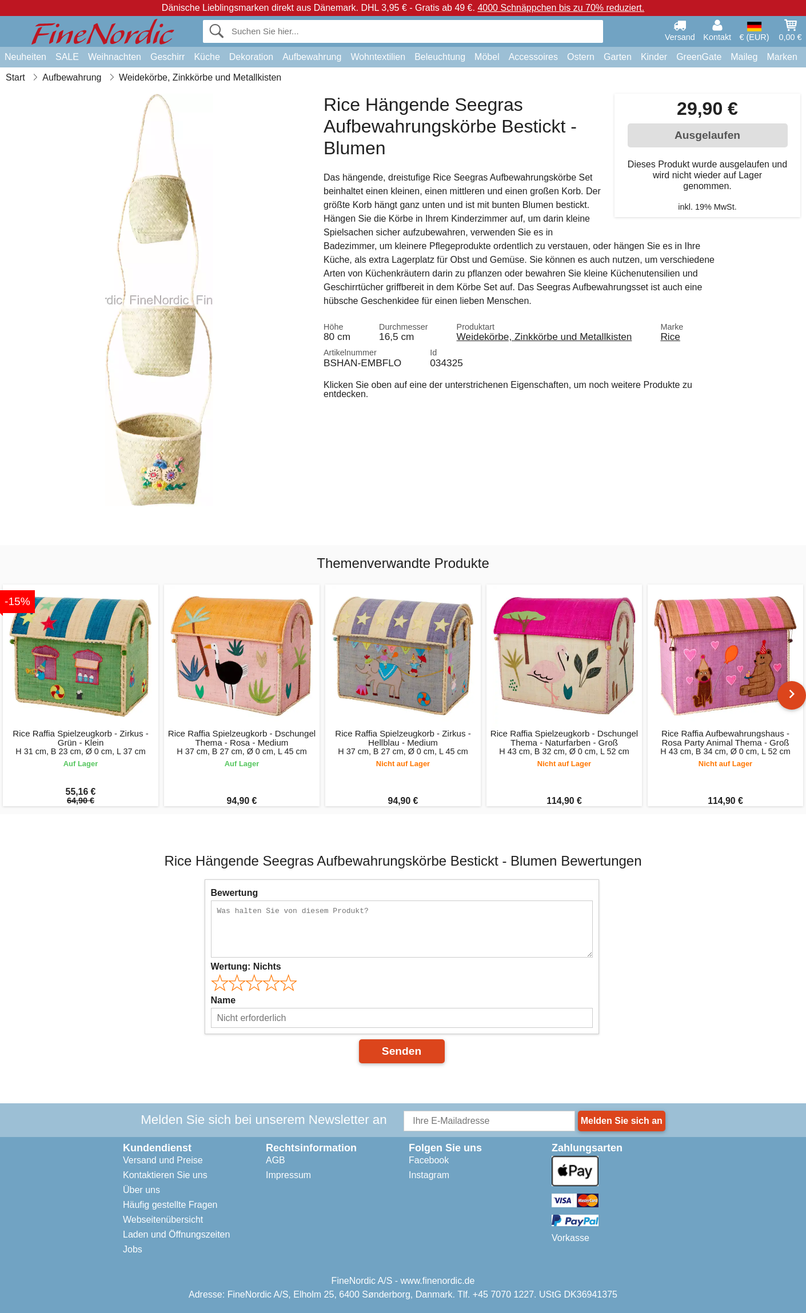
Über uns (141, 1190)
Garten (618, 57)
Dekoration (251, 57)
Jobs (132, 1249)
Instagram (429, 1175)
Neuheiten (25, 57)
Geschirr (167, 57)
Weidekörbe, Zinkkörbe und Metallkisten (544, 336)
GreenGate (698, 57)
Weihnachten (114, 57)
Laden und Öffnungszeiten (176, 1234)
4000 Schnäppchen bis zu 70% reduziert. (560, 8)
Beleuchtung (439, 57)
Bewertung (234, 893)
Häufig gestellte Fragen (170, 1205)
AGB (275, 1160)
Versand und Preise (163, 1160)
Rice (670, 336)
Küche (207, 57)
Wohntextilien (377, 57)
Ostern (580, 57)
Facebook (429, 1160)
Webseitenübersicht (163, 1219)
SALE (67, 57)
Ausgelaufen (707, 135)
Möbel (487, 57)
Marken (782, 57)
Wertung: (246, 966)
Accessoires (533, 57)
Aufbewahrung (311, 57)
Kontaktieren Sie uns (165, 1175)
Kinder (654, 57)
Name (223, 1000)
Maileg (744, 57)
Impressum (288, 1175)
